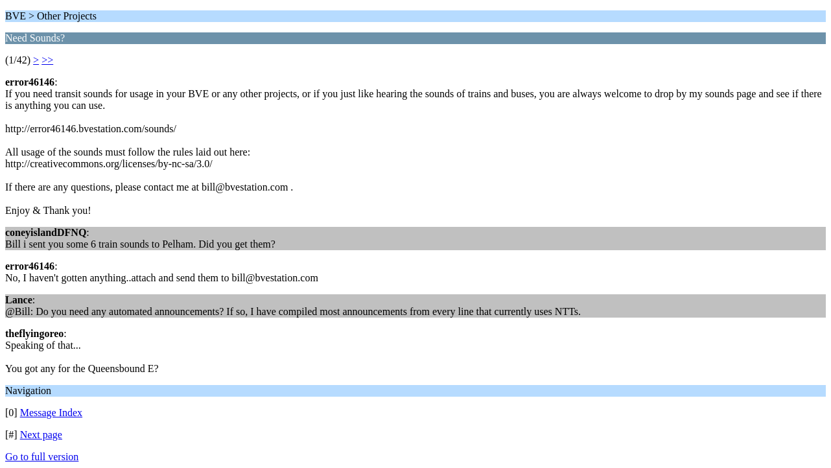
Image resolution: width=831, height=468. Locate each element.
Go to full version (41, 456)
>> (47, 59)
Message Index (51, 412)
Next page (41, 434)
